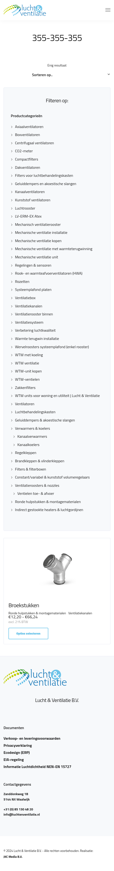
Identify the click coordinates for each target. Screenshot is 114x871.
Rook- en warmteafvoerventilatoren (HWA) (48, 273)
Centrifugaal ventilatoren (34, 143)
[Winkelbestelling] (57, 75)
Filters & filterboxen (30, 469)
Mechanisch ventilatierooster (38, 224)
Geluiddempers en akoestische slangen (45, 183)
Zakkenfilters (25, 387)
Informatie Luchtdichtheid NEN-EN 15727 (37, 766)
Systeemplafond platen (33, 289)
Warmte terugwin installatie (37, 338)
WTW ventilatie (27, 363)
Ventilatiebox (25, 298)
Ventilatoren (24, 404)
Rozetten (22, 281)
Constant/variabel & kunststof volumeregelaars (52, 477)
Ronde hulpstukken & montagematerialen (48, 501)
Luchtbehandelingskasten (35, 412)
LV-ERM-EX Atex (28, 216)
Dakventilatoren (27, 167)
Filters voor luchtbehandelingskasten (44, 175)
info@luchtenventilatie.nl (22, 814)
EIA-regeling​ (14, 759)
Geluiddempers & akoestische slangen (45, 420)
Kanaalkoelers (28, 444)
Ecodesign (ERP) (17, 752)
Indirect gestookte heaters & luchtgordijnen (49, 509)
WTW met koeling (29, 355)
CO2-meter (24, 151)
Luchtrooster (25, 208)
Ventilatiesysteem (29, 322)
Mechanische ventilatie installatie (41, 232)
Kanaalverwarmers (32, 436)
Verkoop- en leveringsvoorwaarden (32, 738)
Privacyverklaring (18, 745)
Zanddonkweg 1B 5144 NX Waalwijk (17, 796)
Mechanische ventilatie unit (36, 257)
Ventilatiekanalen (28, 306)
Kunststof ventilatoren (32, 200)
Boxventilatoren (27, 134)
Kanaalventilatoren (30, 191)
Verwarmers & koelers (32, 428)
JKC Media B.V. (13, 856)
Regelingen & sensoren (33, 265)
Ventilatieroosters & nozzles (37, 485)
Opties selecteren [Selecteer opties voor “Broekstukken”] (28, 633)
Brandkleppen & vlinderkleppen (39, 461)
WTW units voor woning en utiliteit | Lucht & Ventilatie (57, 395)
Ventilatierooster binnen (34, 314)
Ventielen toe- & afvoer (35, 493)
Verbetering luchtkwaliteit (35, 330)
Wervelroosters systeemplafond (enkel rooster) (52, 347)
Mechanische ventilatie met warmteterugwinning (53, 249)
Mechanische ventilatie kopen (38, 241)
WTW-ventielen (27, 379)
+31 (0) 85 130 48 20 (18, 809)
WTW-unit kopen (28, 371)
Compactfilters (26, 159)
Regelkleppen (25, 452)
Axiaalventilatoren (29, 126)
